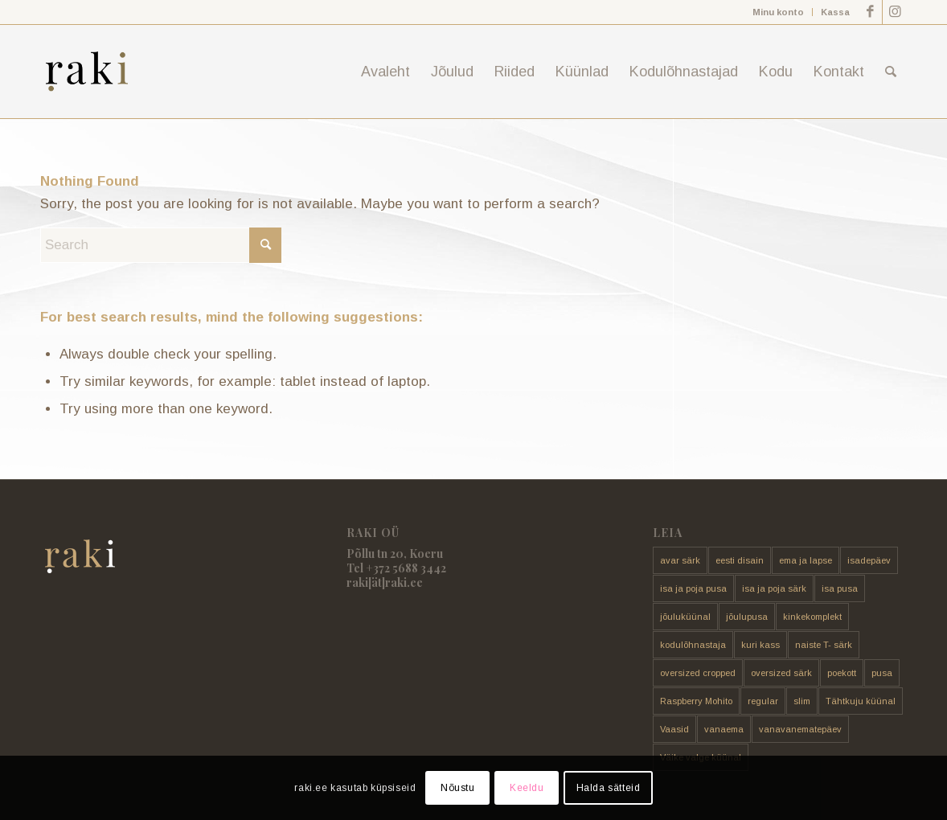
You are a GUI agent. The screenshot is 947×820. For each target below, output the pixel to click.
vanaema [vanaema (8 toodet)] (724, 729)
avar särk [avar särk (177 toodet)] (680, 560)
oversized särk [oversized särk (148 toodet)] (781, 673)
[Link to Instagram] (895, 12)
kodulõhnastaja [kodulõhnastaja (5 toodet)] (693, 645)
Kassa (835, 12)
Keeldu (527, 787)
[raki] (86, 71)
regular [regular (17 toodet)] (763, 701)
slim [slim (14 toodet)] (801, 701)
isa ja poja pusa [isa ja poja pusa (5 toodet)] (693, 588)
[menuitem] (778, 12)
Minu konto (778, 12)
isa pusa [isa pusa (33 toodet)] (840, 588)
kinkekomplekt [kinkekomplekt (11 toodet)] (812, 616)
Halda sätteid (608, 787)
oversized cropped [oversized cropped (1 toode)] (698, 673)
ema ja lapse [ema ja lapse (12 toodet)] (805, 560)
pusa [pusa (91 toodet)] (881, 673)
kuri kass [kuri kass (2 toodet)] (760, 645)
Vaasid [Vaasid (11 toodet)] (674, 729)
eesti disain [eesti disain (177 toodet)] (739, 560)
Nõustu (458, 787)
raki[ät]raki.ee (384, 582)
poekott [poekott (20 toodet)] (841, 673)
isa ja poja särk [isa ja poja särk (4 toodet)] (774, 588)
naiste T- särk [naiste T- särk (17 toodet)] (823, 645)
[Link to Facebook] (870, 12)
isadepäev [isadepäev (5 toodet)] (869, 560)
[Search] (891, 71)
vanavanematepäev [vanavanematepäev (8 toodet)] (800, 729)
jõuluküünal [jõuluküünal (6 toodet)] (685, 616)
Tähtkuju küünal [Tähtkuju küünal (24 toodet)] (861, 701)
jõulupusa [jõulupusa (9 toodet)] (747, 616)
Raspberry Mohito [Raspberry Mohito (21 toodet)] (696, 701)
